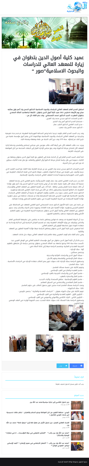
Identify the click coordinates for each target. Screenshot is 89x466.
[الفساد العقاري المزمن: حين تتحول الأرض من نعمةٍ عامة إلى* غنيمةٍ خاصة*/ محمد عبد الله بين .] (77, 426)
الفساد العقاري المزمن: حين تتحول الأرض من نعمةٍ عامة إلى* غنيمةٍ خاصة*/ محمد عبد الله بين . (37, 424)
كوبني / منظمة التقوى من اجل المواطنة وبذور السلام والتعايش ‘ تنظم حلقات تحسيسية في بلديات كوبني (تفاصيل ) (37, 413)
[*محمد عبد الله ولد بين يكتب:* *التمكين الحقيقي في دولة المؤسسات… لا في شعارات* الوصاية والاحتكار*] (77, 436)
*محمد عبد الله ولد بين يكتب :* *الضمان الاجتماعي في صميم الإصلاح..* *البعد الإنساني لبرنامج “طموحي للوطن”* (38, 444)
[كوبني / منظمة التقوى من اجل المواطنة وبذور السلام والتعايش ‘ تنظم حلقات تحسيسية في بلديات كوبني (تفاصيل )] (77, 415)
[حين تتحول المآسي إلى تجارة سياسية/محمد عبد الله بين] (77, 405)
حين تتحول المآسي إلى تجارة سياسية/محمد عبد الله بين (49, 402)
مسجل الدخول (69, 384)
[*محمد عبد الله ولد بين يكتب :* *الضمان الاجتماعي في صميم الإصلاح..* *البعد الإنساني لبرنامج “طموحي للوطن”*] (77, 446)
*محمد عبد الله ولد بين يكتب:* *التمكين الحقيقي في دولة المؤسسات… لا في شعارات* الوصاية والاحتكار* (37, 434)
